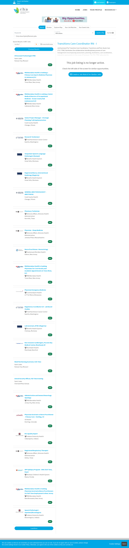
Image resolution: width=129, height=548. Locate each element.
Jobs (85, 10)
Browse (49, 27)
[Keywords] (34, 33)
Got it (124, 544)
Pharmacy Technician (32, 211)
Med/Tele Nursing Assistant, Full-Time (27, 362)
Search (42, 27)
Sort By (17, 44)
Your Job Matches (70, 27)
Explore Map (58, 27)
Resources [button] (110, 10)
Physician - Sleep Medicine (34, 230)
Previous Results (33, 49)
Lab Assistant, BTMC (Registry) (35, 326)
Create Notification (47, 44)
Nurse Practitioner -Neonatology (36, 249)
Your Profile (96, 10)
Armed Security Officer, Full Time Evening (28, 379)
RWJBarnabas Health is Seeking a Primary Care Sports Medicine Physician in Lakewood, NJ (38, 75)
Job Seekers (99, 2)
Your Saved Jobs (84, 27)
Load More (34, 528)
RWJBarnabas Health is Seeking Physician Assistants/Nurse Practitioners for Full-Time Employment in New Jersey (39, 491)
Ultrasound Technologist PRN (25, 56)
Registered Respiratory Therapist (36, 450)
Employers (111, 2)
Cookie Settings (114, 544)
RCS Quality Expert (31, 434)
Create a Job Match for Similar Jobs (85, 74)
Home (77, 10)
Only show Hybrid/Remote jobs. (26, 36)
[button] (110, 33)
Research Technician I (32, 137)
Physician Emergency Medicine (35, 290)
